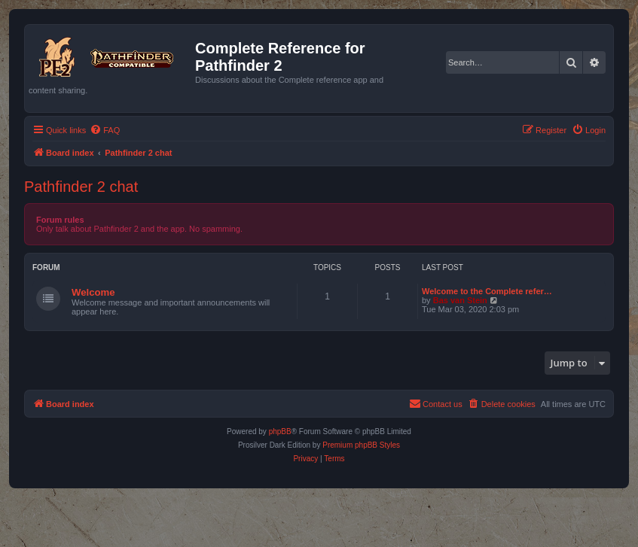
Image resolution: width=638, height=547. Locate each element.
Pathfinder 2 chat (81, 186)
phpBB (280, 431)
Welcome (93, 292)
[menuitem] (105, 130)
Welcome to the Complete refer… (487, 291)
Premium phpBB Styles (361, 445)
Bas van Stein (460, 300)
